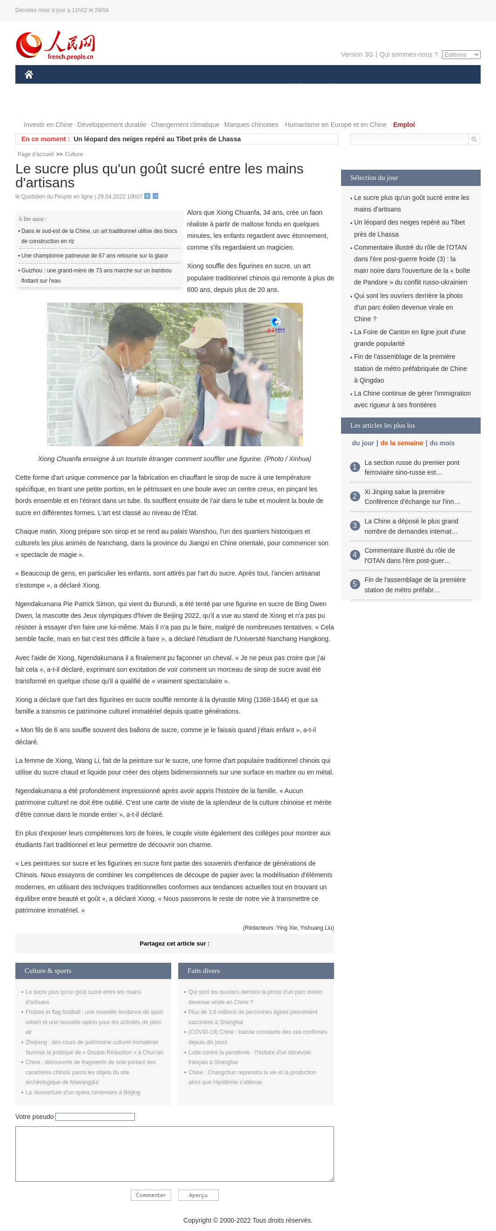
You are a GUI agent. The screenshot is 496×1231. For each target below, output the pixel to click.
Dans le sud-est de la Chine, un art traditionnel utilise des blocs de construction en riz (99, 236)
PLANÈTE (327, 88)
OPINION (448, 88)
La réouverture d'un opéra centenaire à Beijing (83, 1092)
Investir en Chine (48, 124)
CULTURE (245, 88)
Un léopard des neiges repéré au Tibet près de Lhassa (157, 139)
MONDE (123, 88)
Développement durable (112, 124)
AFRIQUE (163, 88)
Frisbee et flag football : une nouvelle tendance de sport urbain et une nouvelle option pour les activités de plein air (94, 1022)
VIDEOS (81, 106)
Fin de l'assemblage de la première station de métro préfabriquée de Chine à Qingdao (410, 368)
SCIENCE (203, 88)
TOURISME (405, 88)
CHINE (40, 88)
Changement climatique (185, 124)
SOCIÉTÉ (286, 88)
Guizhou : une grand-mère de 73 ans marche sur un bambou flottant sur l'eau (96, 275)
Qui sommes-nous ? (409, 54)
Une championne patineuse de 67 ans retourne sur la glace (94, 255)
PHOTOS (43, 106)
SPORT (365, 88)
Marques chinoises (251, 124)
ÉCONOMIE (81, 88)
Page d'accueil (36, 154)
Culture (74, 154)
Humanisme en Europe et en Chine (336, 124)
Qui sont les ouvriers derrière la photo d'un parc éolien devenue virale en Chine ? (408, 307)
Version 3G (357, 54)
